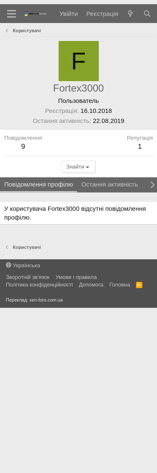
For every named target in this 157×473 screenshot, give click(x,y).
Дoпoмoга (91, 450)
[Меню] (11, 13)
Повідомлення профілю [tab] (38, 349)
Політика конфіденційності (39, 450)
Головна (119, 450)
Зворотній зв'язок (27, 442)
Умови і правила (76, 442)
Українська (23, 430)
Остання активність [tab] (109, 349)
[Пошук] (147, 13)
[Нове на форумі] (130, 13)
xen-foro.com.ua (45, 465)
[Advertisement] (78, 105)
